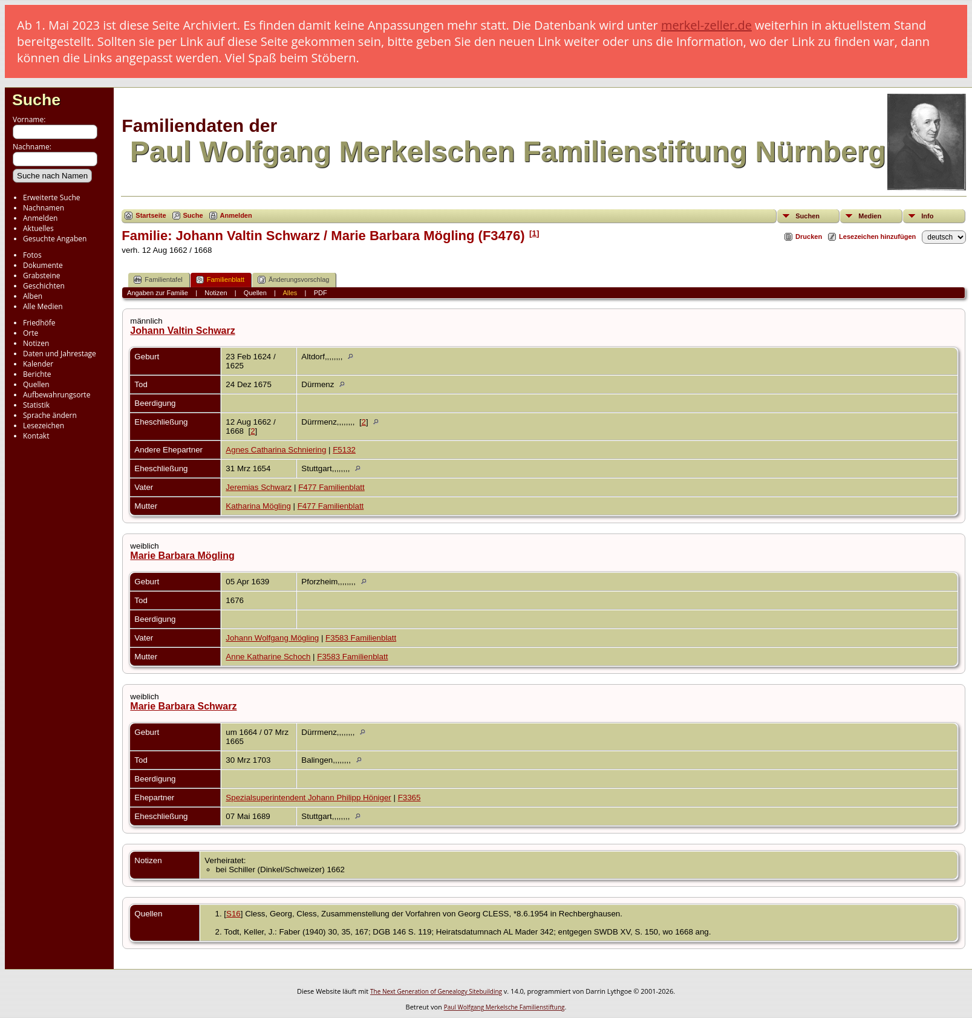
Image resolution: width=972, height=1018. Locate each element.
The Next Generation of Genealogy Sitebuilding (436, 991)
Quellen (36, 384)
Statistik (36, 405)
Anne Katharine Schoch (268, 656)
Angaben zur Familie (157, 292)
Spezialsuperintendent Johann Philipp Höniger (308, 797)
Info (927, 216)
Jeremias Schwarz (259, 487)
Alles (289, 292)
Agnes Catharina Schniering (276, 449)
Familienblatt (220, 279)
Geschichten (44, 286)
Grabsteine (41, 275)
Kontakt (36, 436)
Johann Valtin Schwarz (182, 330)
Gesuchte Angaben (54, 238)
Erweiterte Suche (51, 197)
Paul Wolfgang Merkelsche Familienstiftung (504, 1007)
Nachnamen (43, 208)
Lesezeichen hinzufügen (877, 236)
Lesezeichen (43, 425)
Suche (36, 100)
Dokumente (43, 265)
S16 (233, 913)
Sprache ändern (50, 415)
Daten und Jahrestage (59, 353)
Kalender (38, 364)
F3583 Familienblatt (360, 637)
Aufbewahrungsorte (56, 395)
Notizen (36, 343)
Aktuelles (38, 228)
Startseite (150, 215)
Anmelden (40, 218)
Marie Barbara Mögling (182, 555)
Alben (32, 296)
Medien (869, 216)
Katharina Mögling (258, 506)
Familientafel (158, 279)
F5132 (344, 449)
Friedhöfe (39, 323)
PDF (320, 292)
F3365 (409, 797)
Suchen (807, 216)
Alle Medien (43, 306)
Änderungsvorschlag (293, 279)
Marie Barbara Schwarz (183, 706)
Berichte (37, 374)
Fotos (32, 255)
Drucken (808, 236)
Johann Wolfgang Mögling (272, 637)
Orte (30, 333)
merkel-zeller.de (706, 25)
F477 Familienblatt (331, 487)
